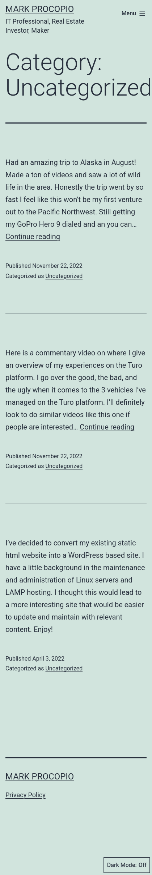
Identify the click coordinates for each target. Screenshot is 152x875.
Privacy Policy (25, 795)
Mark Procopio (39, 9)
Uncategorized (64, 276)
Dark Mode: (127, 865)
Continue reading (32, 236)
